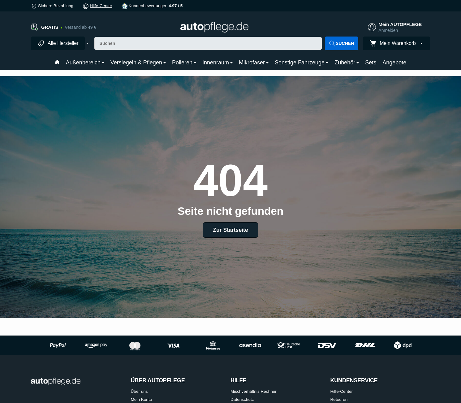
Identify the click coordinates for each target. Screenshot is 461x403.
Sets (370, 62)
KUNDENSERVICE (354, 381)
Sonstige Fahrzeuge (301, 62)
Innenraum (217, 62)
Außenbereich (85, 62)
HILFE (238, 381)
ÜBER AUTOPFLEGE (158, 381)
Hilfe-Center (101, 5)
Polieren (184, 62)
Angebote (394, 62)
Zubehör (346, 62)
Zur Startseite (230, 230)
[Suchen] (208, 43)
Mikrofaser (254, 62)
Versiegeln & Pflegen (138, 62)
